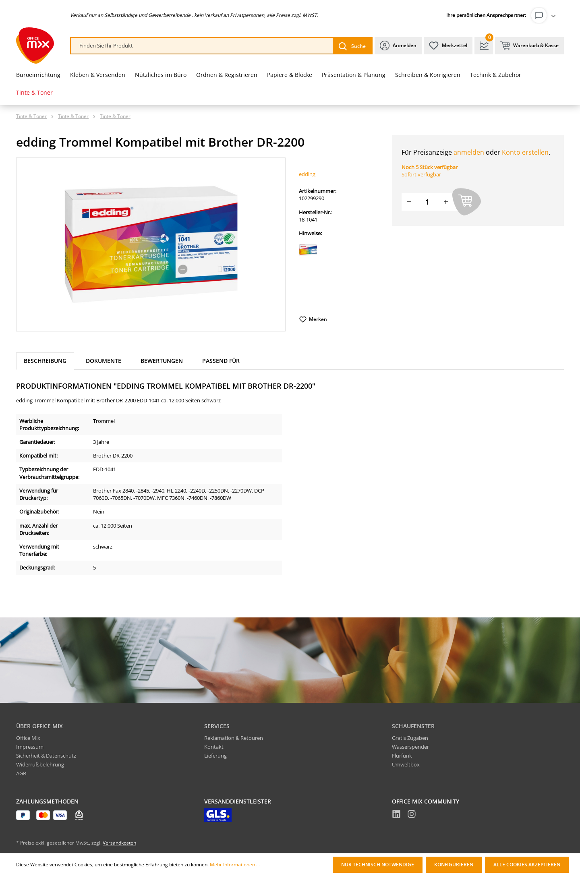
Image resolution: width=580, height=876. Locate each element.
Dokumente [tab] (103, 360)
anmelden (469, 152)
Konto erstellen (525, 152)
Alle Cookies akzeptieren (526, 864)
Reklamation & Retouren (233, 737)
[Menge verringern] (409, 202)
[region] (151, 244)
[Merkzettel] (448, 45)
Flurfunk (402, 755)
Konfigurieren (453, 864)
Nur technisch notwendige (377, 864)
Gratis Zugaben (410, 737)
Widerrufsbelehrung (40, 764)
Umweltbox (406, 764)
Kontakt (214, 746)
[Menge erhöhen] (446, 202)
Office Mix (28, 737)
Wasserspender (410, 746)
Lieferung (215, 755)
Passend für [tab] (221, 360)
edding (307, 174)
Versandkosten (119, 842)
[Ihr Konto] (545, 15)
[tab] (45, 361)
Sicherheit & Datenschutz (46, 755)
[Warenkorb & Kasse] (529, 45)
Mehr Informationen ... (235, 865)
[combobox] (202, 46)
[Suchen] (352, 46)
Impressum (30, 746)
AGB (21, 773)
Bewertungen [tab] (162, 360)
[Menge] (427, 202)
